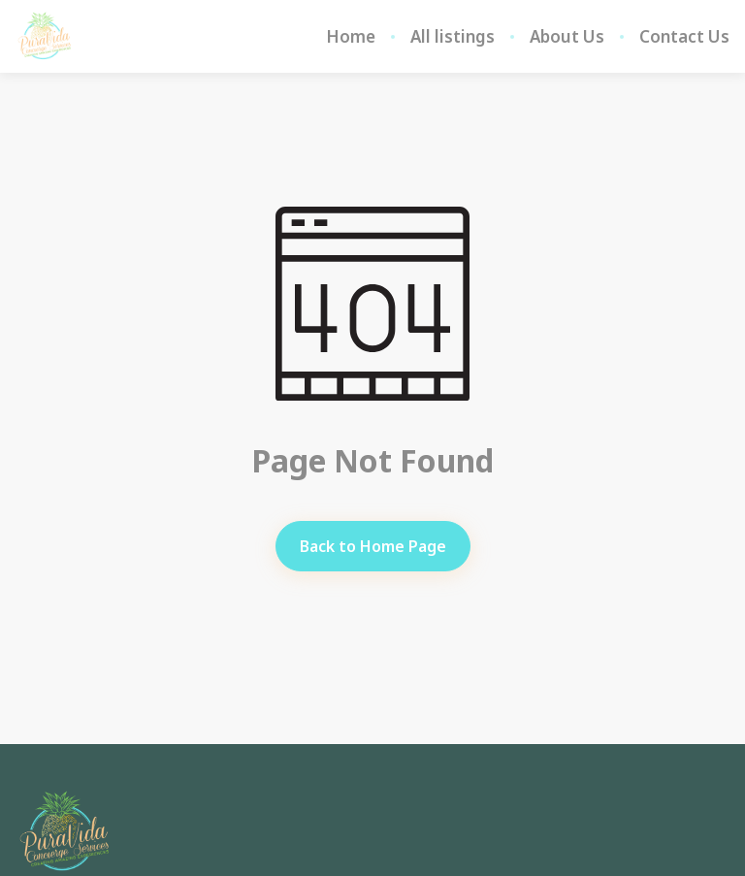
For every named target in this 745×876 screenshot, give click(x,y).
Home (350, 37)
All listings (452, 37)
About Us (567, 37)
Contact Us (684, 37)
